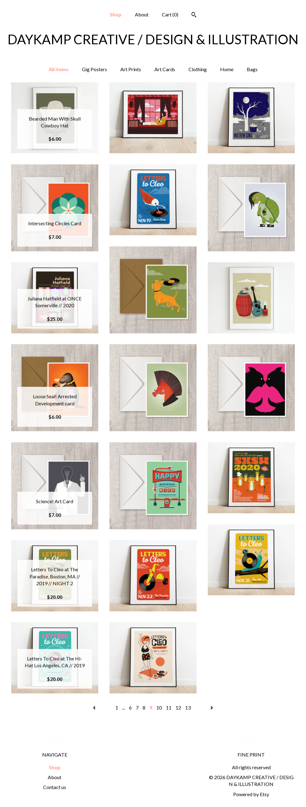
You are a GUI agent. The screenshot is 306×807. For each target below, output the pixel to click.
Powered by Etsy (251, 794)
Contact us (54, 787)
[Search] (194, 15)
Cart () (170, 14)
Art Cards (164, 69)
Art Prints (130, 69)
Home (226, 69)
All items (59, 69)
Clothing (197, 69)
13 (188, 707)
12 (178, 707)
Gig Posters (94, 69)
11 (168, 707)
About (142, 14)
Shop (116, 14)
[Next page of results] (211, 707)
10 (159, 707)
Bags (252, 69)
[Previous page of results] (95, 707)
